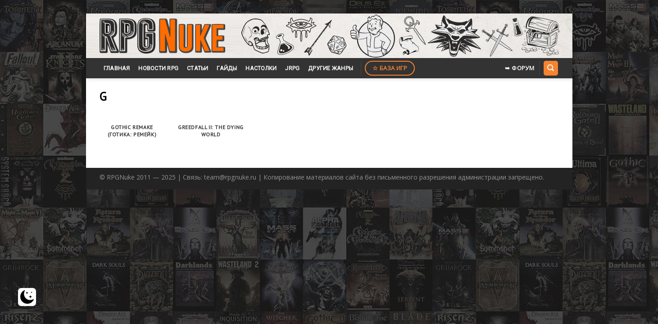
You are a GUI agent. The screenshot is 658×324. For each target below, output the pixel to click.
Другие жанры (330, 68)
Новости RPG (158, 68)
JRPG (292, 68)
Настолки (261, 68)
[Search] (551, 68)
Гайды (227, 68)
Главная (117, 68)
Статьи (198, 68)
